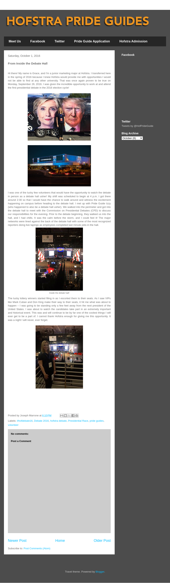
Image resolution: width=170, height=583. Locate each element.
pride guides (97, 420)
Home (60, 541)
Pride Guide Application (92, 41)
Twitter (60, 41)
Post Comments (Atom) (37, 548)
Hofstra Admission (133, 41)
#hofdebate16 (25, 420)
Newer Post (17, 541)
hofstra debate (58, 420)
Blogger (100, 571)
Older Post (102, 541)
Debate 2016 (41, 420)
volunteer (13, 424)
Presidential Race (78, 420)
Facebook (37, 41)
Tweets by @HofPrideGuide (137, 125)
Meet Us (15, 41)
